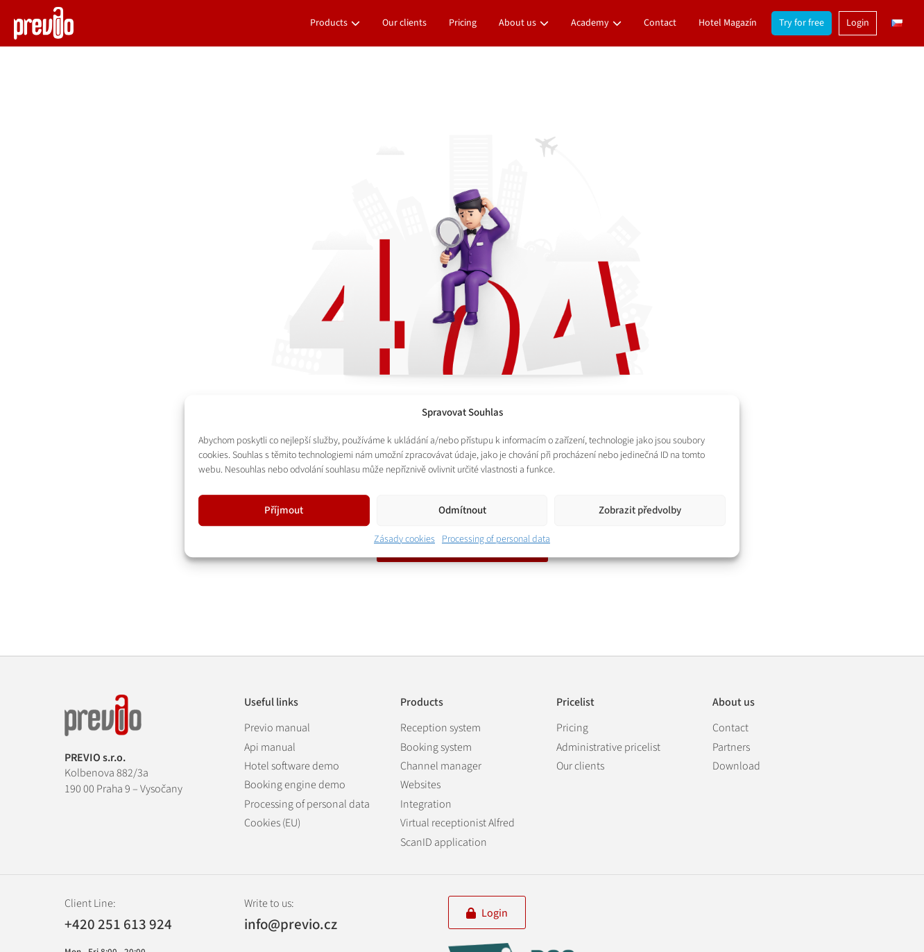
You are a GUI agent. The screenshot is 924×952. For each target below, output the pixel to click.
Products (329, 23)
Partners (731, 747)
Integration (426, 804)
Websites (420, 784)
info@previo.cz (290, 924)
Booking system (436, 747)
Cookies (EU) (272, 823)
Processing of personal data (496, 539)
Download (736, 766)
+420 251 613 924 (118, 925)
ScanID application (443, 842)
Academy (590, 23)
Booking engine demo (294, 784)
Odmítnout (462, 510)
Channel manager (440, 766)
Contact (660, 23)
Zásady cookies (404, 539)
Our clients (404, 23)
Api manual (270, 747)
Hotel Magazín (728, 23)
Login (857, 23)
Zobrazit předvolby (640, 510)
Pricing (463, 23)
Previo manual (277, 728)
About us (517, 23)
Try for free (801, 23)
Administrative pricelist (608, 747)
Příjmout (283, 510)
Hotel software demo (291, 766)
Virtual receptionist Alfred (457, 823)
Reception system (440, 728)
